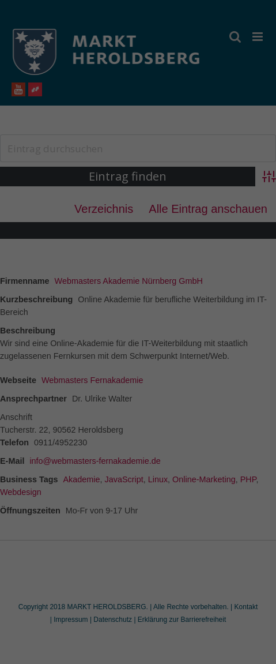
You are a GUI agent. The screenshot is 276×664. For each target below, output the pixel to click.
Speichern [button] (138, 440)
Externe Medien (193, 366)
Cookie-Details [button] (87, 499)
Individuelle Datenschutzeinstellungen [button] (138, 474)
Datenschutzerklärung (48, 329)
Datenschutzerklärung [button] (144, 499)
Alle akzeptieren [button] (138, 406)
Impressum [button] (194, 499)
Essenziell (64, 366)
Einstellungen (33, 340)
